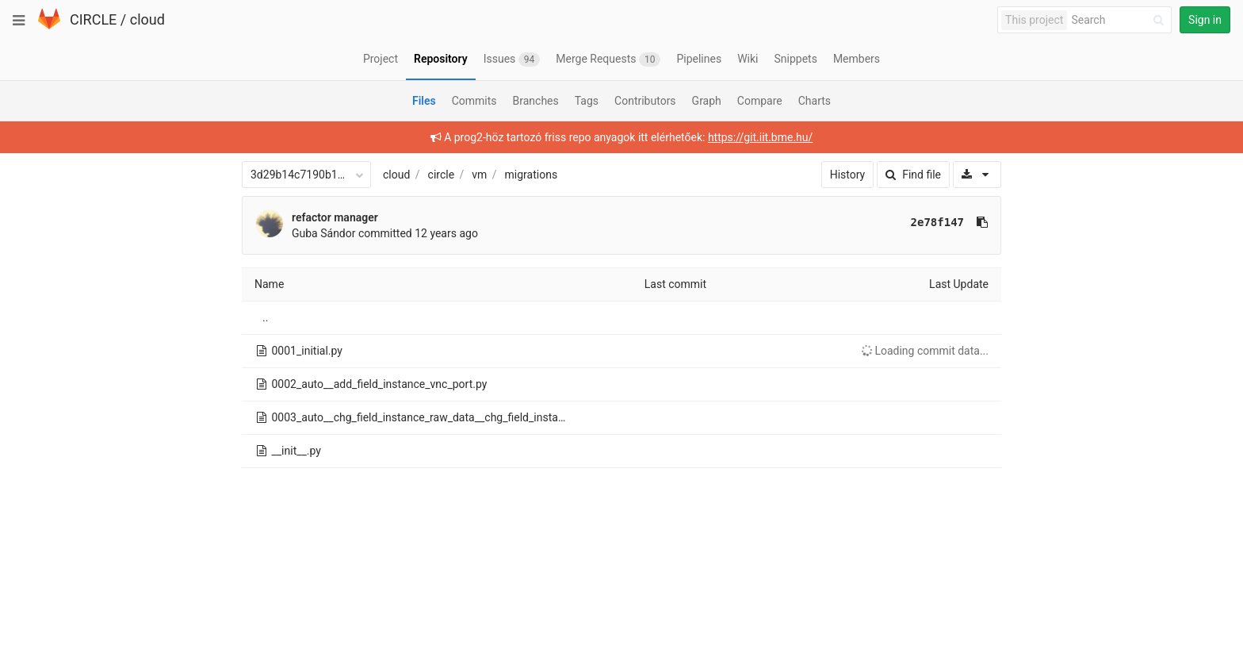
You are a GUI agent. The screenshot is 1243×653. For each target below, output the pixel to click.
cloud (147, 19)
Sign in (1205, 19)
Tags (587, 100)
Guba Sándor (324, 233)
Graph (706, 100)
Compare (759, 100)
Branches (536, 100)
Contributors (645, 100)
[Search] (1120, 20)
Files (424, 100)
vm (479, 174)
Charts (814, 100)
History (848, 174)
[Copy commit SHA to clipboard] (982, 222)
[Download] (977, 174)
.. (265, 317)
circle (441, 174)
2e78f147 (937, 222)
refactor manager (335, 217)
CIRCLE (93, 19)
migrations (531, 174)
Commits (474, 100)
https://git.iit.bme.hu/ (760, 137)
